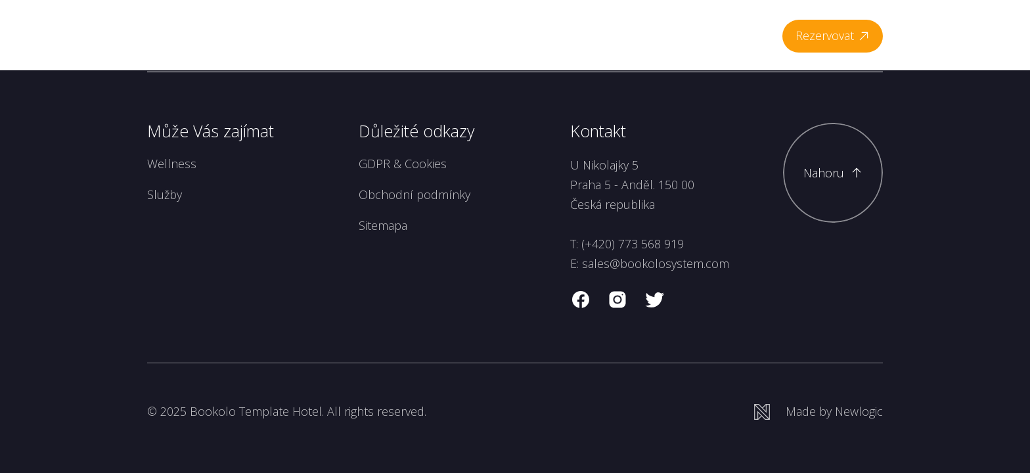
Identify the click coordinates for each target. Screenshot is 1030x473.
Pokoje (450, 35)
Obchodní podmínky (414, 194)
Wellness (506, 35)
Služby (164, 194)
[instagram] (617, 299)
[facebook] (580, 299)
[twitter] (654, 299)
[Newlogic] (818, 411)
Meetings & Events (657, 35)
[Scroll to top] (833, 173)
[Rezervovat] (832, 36)
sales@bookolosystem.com (655, 263)
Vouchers (569, 35)
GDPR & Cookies (403, 163)
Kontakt (740, 35)
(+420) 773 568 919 (632, 244)
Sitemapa (383, 225)
